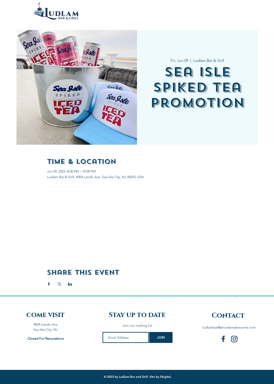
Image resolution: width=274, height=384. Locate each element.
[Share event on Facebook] (49, 284)
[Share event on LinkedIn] (70, 284)
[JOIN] (161, 337)
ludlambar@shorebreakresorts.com (229, 327)
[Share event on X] (59, 284)
